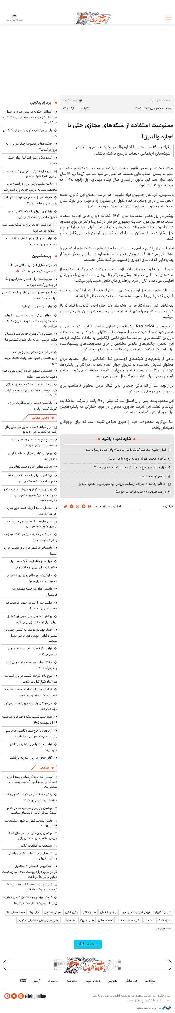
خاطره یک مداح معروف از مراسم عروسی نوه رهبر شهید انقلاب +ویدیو (122, 483)
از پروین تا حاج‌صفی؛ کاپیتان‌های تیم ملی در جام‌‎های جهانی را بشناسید (31, 733)
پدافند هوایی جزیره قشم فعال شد (30, 466)
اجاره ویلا (34, 912)
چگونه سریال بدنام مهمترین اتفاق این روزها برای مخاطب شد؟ (30, 200)
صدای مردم (92, 980)
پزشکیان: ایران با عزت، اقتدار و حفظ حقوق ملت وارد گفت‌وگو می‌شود (32, 214)
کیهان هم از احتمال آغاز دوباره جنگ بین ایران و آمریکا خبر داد (29, 295)
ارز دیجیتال (69, 920)
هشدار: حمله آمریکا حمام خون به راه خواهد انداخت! (31, 511)
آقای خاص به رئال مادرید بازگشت (31, 757)
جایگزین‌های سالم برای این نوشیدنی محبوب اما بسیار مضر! (31, 578)
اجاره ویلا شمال (108, 912)
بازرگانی (44, 768)
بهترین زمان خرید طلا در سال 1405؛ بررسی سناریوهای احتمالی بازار (32, 835)
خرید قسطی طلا (15, 912)
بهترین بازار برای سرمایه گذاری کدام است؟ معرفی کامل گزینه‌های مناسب (32, 810)
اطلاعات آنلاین (93, 18)
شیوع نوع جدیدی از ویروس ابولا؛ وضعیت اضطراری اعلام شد (34, 442)
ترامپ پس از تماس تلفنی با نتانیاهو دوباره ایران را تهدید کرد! (31, 241)
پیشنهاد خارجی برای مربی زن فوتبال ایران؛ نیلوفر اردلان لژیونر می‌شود (32, 619)
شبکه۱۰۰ (150, 980)
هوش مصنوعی (52, 912)
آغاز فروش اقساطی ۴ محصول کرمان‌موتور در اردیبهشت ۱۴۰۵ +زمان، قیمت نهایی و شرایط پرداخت (29, 871)
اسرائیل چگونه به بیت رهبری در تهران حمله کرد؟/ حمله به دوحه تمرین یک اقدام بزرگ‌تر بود (30, 117)
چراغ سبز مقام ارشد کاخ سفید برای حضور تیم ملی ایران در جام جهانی (33, 564)
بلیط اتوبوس (164, 928)
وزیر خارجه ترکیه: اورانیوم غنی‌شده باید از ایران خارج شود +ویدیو (30, 174)
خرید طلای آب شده (128, 920)
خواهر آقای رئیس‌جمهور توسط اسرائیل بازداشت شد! (30, 706)
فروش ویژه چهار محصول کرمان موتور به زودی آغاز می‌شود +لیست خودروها (29, 900)
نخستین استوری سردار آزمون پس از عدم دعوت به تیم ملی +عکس (29, 373)
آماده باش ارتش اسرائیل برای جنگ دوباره (32, 160)
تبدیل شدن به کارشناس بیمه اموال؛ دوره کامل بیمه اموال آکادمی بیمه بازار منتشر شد (31, 781)
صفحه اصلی (164, 100)
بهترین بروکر (87, 920)
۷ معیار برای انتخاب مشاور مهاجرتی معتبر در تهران (32, 856)
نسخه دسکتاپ (87, 944)
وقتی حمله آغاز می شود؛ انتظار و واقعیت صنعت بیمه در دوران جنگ (29, 797)
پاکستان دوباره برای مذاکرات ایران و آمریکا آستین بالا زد (32, 405)
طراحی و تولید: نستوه (154, 1008)
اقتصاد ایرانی (105, 920)
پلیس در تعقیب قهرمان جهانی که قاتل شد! (30, 133)
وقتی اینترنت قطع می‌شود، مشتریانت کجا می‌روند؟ (31, 823)
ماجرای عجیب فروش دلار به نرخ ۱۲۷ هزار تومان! (136, 458)
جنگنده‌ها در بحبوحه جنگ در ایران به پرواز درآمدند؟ (31, 665)
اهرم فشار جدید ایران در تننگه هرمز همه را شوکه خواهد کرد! (29, 227)
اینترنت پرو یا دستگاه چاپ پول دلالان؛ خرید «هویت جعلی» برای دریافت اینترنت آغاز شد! (31, 390)
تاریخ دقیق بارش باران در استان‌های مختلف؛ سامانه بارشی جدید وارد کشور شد (30, 186)
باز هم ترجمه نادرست (152, 476)
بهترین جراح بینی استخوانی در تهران (38, 920)
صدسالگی (130, 980)
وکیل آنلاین (71, 912)
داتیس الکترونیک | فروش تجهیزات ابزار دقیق (146, 912)
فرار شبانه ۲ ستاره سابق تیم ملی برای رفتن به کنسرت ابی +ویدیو (31, 429)
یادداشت (72, 980)
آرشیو (36, 980)
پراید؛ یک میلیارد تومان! (37, 306)
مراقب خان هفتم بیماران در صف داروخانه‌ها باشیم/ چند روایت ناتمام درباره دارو (30, 357)
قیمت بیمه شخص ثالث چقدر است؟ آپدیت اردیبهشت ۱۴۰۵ (31, 887)
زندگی (150, 100)
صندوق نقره (89, 912)
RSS (23, 980)
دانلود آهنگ (164, 920)
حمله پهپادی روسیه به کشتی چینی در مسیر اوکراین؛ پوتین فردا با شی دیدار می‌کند (31, 635)
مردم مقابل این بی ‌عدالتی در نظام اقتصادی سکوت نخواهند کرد (32, 268)
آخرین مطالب (40, 417)
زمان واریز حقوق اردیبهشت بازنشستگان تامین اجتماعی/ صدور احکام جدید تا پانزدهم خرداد (30, 495)
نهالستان (149, 920)
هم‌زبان (112, 980)
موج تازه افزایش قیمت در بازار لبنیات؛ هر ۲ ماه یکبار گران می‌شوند (31, 678)
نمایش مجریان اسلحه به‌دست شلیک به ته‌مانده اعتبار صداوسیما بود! (29, 692)
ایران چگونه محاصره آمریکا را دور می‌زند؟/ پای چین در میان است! (125, 449)
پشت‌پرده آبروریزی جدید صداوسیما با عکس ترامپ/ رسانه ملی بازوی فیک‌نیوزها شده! (30, 339)
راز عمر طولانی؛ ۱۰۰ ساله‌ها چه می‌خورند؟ (140, 491)
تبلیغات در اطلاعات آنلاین (36, 845)
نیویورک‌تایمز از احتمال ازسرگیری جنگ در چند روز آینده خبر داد (30, 281)
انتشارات (53, 980)
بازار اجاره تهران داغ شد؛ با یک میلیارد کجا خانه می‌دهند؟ (130, 467)
